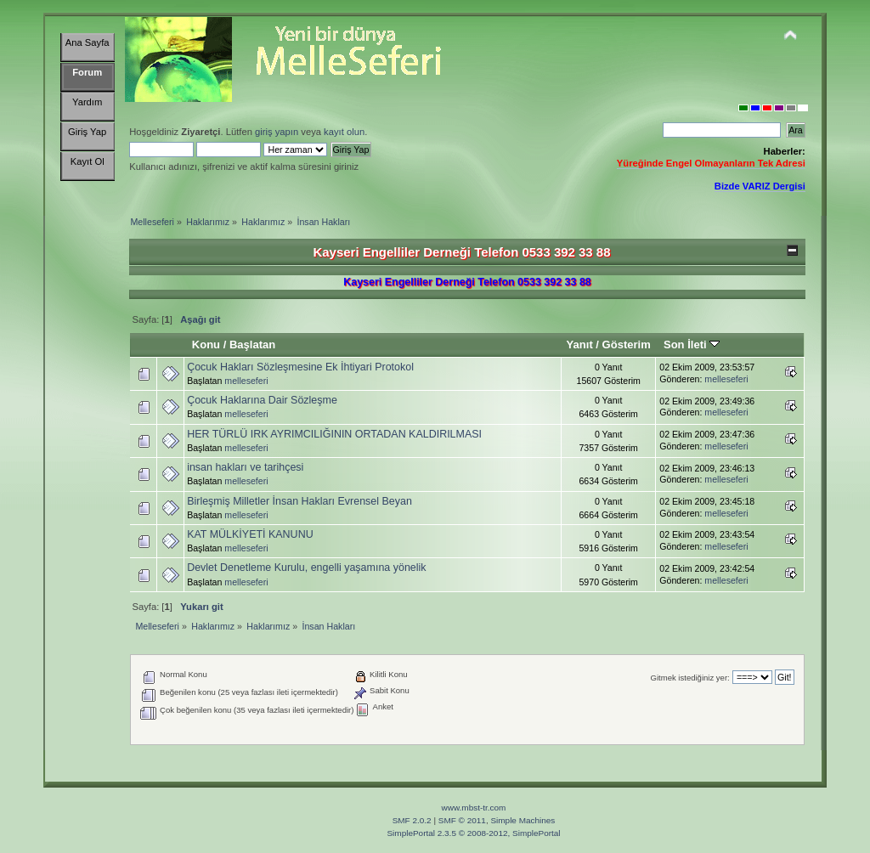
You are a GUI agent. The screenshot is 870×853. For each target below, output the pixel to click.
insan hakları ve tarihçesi (245, 467)
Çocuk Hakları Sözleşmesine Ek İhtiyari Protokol (300, 367)
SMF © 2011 (462, 820)
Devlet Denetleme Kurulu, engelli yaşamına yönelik (306, 567)
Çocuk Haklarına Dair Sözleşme (262, 400)
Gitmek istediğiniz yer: (690, 677)
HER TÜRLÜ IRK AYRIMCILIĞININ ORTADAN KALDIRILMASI (334, 434)
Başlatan (252, 344)
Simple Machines (522, 820)
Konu (206, 344)
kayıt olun (344, 132)
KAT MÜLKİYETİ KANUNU (250, 534)
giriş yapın (276, 132)
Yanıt (580, 344)
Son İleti (692, 344)
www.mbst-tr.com (474, 807)
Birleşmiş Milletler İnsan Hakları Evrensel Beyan (299, 501)
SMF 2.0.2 (412, 820)
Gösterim (626, 344)
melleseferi (246, 381)
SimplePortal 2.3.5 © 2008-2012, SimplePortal (473, 833)
